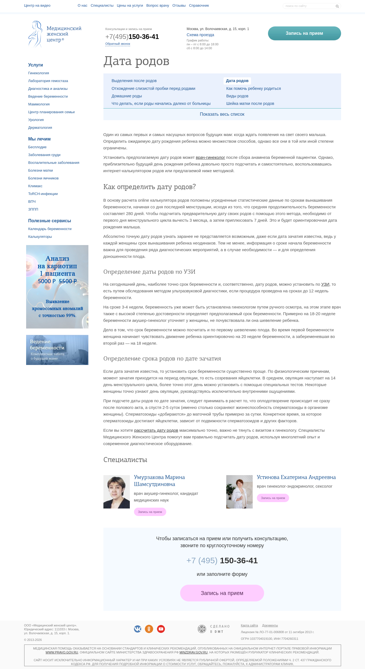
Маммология (39, 104)
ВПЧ (32, 201)
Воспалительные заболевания (54, 163)
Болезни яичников (43, 178)
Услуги (35, 65)
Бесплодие (37, 147)
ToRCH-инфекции (43, 194)
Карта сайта (249, 625)
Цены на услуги (130, 5)
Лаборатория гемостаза (48, 81)
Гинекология (38, 73)
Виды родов (237, 96)
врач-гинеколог (210, 157)
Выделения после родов (134, 80)
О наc (83, 5)
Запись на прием (222, 593)
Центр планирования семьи (51, 112)
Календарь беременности (50, 229)
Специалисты (102, 5)
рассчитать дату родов (156, 430)
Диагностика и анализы (48, 89)
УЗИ (325, 284)
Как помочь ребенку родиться (253, 88)
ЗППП (33, 209)
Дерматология (40, 127)
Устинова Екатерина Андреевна (296, 477)
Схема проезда (200, 35)
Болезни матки (40, 170)
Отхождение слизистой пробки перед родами (153, 88)
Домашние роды (127, 96)
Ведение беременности (48, 96)
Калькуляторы (40, 236)
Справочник (199, 5)
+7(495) (132, 36)
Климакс (35, 186)
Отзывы (179, 5)
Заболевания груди (44, 155)
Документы (270, 625)
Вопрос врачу (157, 5)
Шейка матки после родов (250, 103)
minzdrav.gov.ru (194, 652)
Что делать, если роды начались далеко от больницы (161, 103)
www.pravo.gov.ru (62, 652)
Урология (36, 120)
